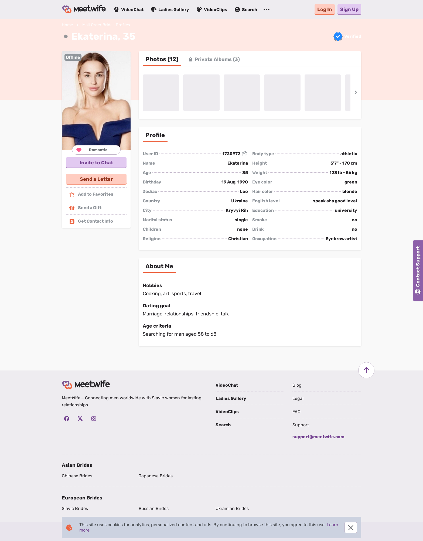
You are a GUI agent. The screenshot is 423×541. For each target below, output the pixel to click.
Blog (297, 385)
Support (300, 424)
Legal (297, 398)
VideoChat (227, 385)
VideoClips (227, 411)
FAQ (296, 411)
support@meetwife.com (318, 436)
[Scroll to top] (366, 370)
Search (223, 424)
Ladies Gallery (231, 398)
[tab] (162, 59)
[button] (96, 100)
